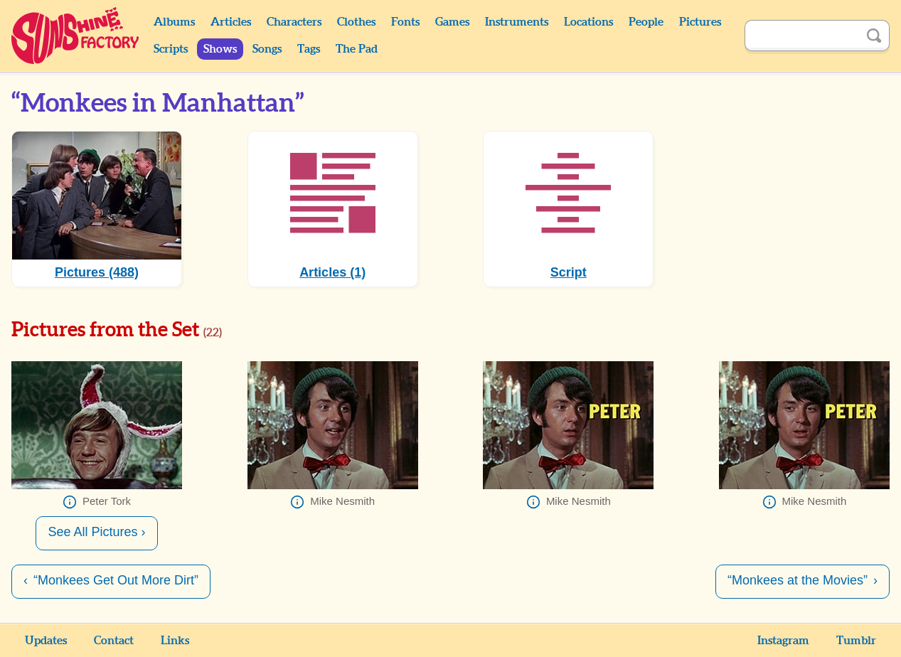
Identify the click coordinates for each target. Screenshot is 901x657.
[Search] (801, 35)
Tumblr (856, 640)
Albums (174, 22)
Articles (230, 22)
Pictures (700, 22)
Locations (588, 22)
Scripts (171, 49)
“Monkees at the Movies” (797, 580)
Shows (220, 49)
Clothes (356, 22)
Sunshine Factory (75, 35)
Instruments (516, 22)
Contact (114, 640)
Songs (267, 49)
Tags (308, 49)
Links (175, 640)
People (646, 22)
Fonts (405, 22)
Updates (46, 640)
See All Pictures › (96, 532)
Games (452, 22)
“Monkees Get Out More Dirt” (115, 580)
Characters (294, 22)
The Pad (357, 49)
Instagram (783, 640)
